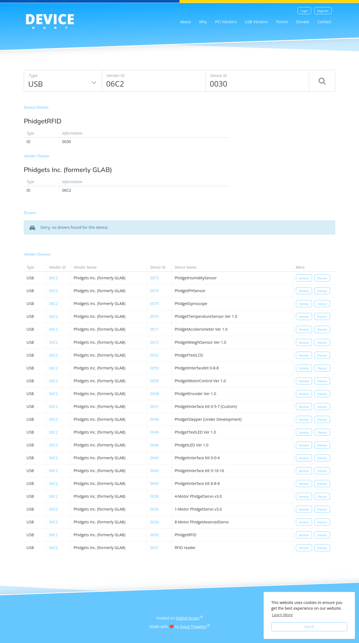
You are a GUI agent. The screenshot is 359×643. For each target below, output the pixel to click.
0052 (154, 355)
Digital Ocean (187, 618)
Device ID (218, 75)
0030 (154, 534)
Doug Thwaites (193, 626)
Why (203, 21)
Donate (302, 21)
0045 (154, 483)
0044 (154, 470)
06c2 (53, 277)
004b (154, 393)
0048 (154, 419)
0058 (154, 380)
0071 (154, 329)
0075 (154, 303)
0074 (154, 290)
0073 (154, 277)
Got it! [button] (309, 626)
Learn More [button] (282, 614)
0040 (154, 457)
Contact (324, 21)
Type (33, 75)
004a (154, 445)
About (185, 21)
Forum (282, 21)
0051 (154, 406)
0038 (154, 496)
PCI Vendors (226, 21)
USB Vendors (256, 21)
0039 (154, 509)
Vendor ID (116, 75)
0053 (154, 368)
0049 (154, 432)
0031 (154, 547)
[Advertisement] (286, 144)
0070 (154, 316)
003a (154, 522)
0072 (154, 342)
